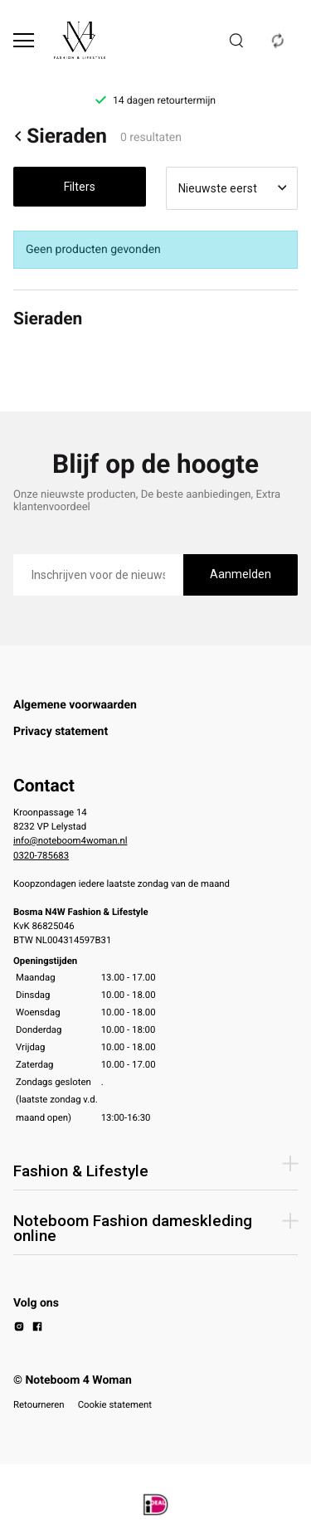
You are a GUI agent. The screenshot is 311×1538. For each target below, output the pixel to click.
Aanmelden (240, 574)
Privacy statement (60, 731)
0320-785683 (41, 855)
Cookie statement (115, 1404)
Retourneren (39, 1404)
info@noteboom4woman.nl (70, 840)
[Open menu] (23, 40)
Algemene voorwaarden (75, 705)
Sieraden (60, 136)
